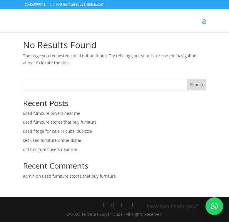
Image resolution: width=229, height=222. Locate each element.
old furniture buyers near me (50, 149)
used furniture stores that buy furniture (60, 122)
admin (29, 176)
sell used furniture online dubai (52, 140)
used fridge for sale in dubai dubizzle (57, 131)
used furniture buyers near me (51, 113)
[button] (214, 206)
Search (196, 84)
